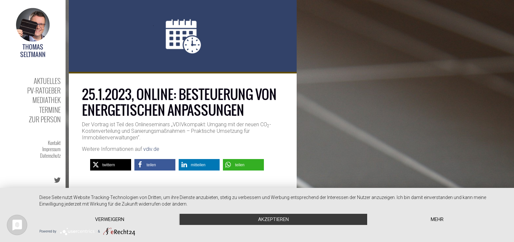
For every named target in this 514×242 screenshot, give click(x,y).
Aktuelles (47, 81)
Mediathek (46, 100)
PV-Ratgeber (44, 90)
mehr (437, 219)
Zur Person (45, 119)
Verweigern (109, 219)
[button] (110, 165)
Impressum (51, 148)
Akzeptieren (273, 219)
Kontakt (54, 142)
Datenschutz (50, 155)
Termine (50, 110)
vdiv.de (151, 149)
